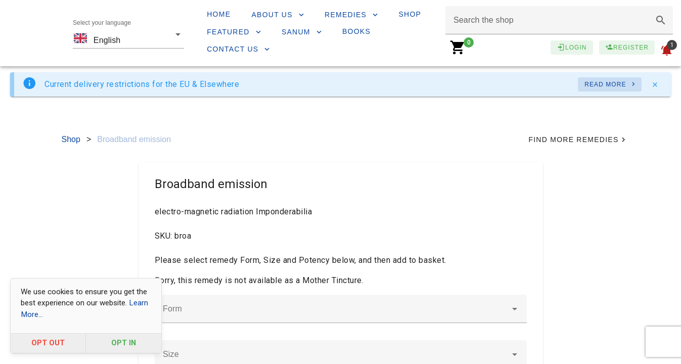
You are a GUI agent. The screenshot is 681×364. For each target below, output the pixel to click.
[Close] (655, 84)
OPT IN (123, 343)
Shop (71, 139)
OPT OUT (48, 343)
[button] (661, 20)
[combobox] (128, 33)
